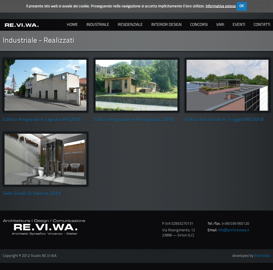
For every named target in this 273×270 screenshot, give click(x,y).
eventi (239, 25)
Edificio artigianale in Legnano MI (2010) (42, 120)
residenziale (130, 25)
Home (72, 25)
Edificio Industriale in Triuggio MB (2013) (224, 120)
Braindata (262, 256)
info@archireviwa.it (233, 230)
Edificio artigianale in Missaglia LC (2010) (134, 120)
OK (241, 6)
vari (220, 25)
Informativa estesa (221, 6)
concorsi (199, 25)
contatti (262, 25)
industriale (97, 25)
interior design (166, 25)
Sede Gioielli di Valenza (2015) (32, 193)
